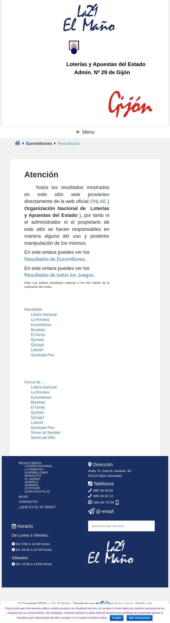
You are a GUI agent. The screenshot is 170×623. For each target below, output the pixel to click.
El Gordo (38, 335)
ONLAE (98, 201)
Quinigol (37, 345)
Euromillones (41, 325)
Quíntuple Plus (42, 355)
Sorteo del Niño (43, 437)
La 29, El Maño (59, 604)
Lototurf (37, 350)
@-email (101, 511)
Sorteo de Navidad (45, 432)
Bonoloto (38, 330)
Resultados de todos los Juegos (58, 275)
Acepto (116, 617)
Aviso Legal (123, 604)
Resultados (33, 309)
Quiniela (37, 340)
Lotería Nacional (44, 314)
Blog (23, 496)
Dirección (100, 464)
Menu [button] (88, 132)
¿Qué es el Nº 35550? (37, 507)
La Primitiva (40, 320)
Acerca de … (34, 382)
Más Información (139, 617)
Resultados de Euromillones (54, 259)
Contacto (28, 502)
